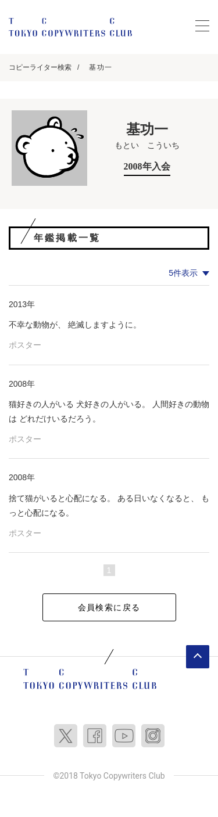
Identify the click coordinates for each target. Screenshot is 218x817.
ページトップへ (197, 656)
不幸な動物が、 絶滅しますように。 (75, 324)
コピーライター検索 (40, 67)
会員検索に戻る (109, 607)
